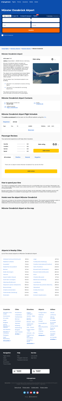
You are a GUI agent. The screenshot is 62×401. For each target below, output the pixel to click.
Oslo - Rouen (30, 327)
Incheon (41, 333)
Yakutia (52, 312)
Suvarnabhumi (43, 323)
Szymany (17, 323)
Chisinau (41, 331)
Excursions (6, 362)
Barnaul (17, 319)
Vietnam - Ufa (30, 333)
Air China (52, 331)
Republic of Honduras (6, 332)
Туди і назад (6, 16)
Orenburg (17, 321)
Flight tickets (6, 355)
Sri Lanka (5, 318)
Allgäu (40, 329)
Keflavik (41, 316)
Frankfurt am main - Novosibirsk (30, 336)
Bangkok (17, 329)
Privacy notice (44, 387)
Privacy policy (26, 387)
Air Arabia (53, 320)
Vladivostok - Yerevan (30, 324)
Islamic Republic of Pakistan (6, 326)
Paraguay (5, 335)
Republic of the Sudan (7, 313)
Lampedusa (18, 314)
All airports (41, 335)
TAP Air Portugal (52, 317)
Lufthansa (53, 314)
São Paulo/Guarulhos (43, 326)
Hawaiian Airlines (52, 334)
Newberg (17, 325)
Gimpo (40, 319)
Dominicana (6, 316)
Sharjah (41, 321)
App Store (34, 357)
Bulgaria (5, 322)
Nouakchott (18, 312)
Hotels (5, 360)
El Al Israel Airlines (53, 323)
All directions (30, 343)
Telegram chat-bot (22, 357)
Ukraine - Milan (31, 316)
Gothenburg (18, 327)
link (45, 117)
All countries (6, 340)
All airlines (53, 339)
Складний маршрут (25, 16)
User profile (34, 355)
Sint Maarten (6, 329)
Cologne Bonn (43, 312)
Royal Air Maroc (52, 329)
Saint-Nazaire (19, 331)
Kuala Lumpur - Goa (30, 330)
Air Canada (53, 337)
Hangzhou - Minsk (30, 340)
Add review (46, 150)
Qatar (4, 320)
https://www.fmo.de (12, 107)
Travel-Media (7, 364)
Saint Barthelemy (6, 338)
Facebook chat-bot (22, 360)
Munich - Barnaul (29, 319)
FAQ (18, 355)
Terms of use (17, 387)
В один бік (15, 16)
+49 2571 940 (9, 104)
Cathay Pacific (54, 326)
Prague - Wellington (30, 313)
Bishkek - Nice (31, 321)
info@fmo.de (39, 104)
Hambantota (18, 316)
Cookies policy (35, 387)
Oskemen (41, 314)
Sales (4, 357)
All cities (17, 334)
